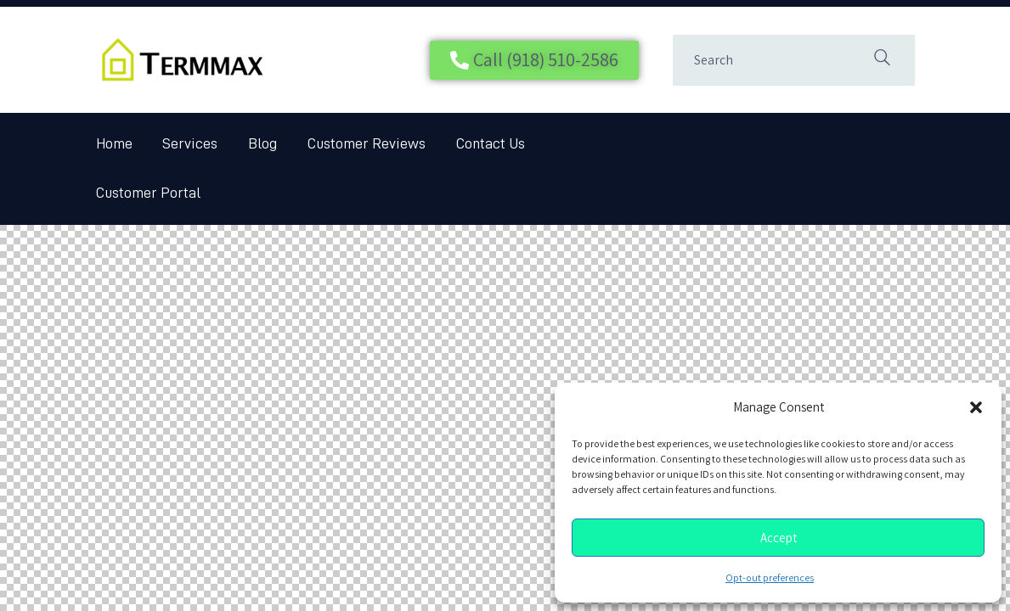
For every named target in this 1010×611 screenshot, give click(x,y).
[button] (976, 407)
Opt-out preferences (769, 578)
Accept (778, 538)
